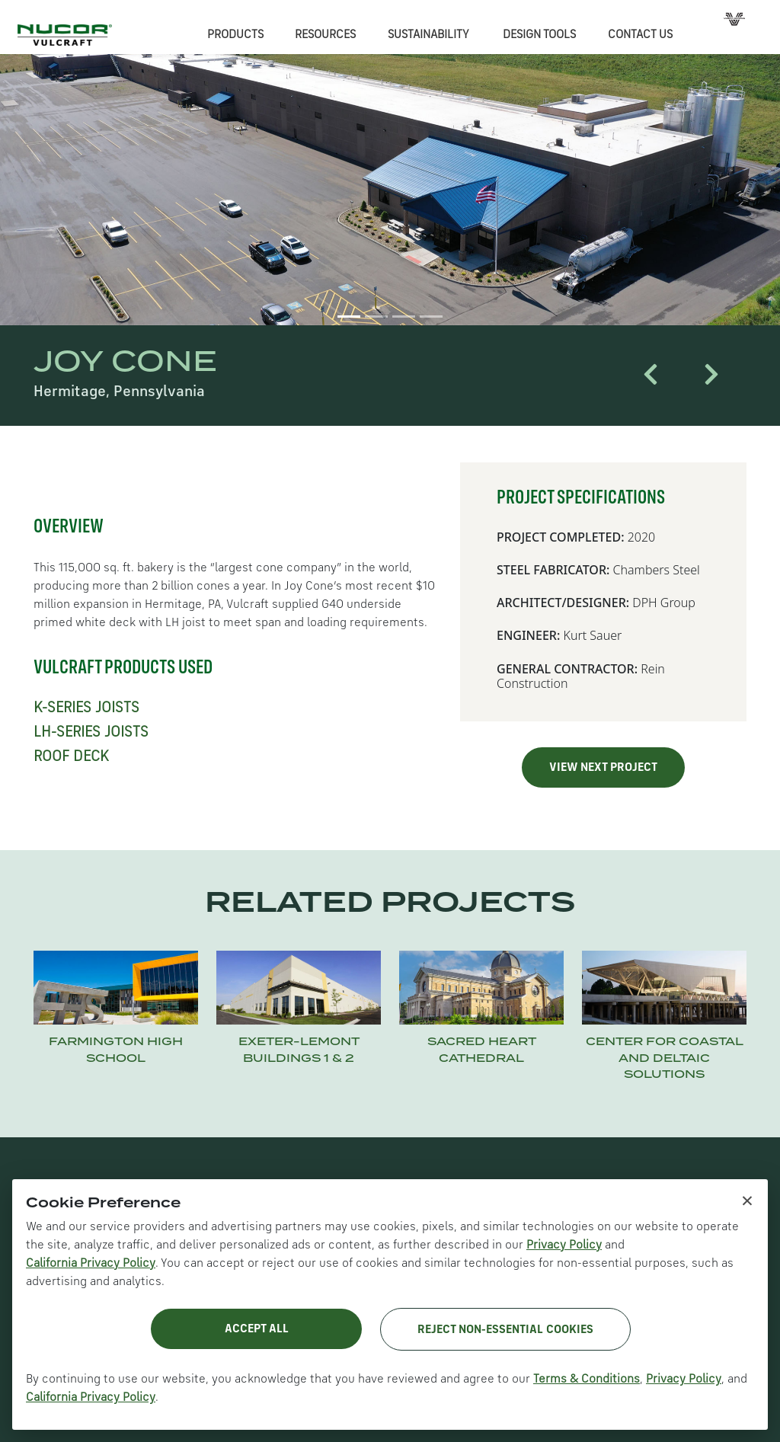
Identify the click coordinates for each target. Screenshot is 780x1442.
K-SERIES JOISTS (86, 708)
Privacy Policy (564, 1245)
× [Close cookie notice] (747, 1200)
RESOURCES (325, 35)
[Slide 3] (403, 316)
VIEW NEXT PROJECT (603, 768)
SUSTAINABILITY (428, 35)
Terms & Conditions (586, 1379)
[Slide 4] (431, 316)
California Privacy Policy (90, 1264)
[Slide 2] (376, 316)
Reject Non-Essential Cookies (505, 1330)
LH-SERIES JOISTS (91, 732)
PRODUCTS (235, 35)
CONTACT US (640, 35)
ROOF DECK (71, 757)
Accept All (257, 1329)
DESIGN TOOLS (539, 35)
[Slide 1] (348, 316)
